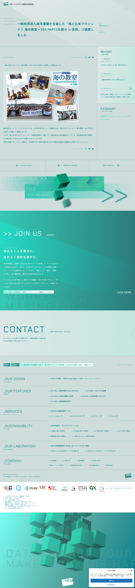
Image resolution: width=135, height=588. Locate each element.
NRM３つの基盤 (96, 391)
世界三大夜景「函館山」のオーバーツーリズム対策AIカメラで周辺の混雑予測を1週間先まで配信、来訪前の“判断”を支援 (116, 95)
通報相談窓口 (109, 465)
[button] (131, 571)
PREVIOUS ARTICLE (67, 165)
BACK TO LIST (24, 165)
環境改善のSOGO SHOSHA (64, 391)
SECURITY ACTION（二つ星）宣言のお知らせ (114, 65)
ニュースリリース (124, 116)
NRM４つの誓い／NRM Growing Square (76, 378)
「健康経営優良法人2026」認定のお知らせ (113, 80)
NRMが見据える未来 (62, 396)
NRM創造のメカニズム (94, 396)
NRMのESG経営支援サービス (61, 411)
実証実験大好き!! (61, 401)
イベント (113, 116)
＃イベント (109, 61)
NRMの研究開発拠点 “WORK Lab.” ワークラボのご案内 (70, 446)
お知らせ (105, 116)
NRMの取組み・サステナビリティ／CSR (65, 425)
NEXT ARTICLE (111, 165)
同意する (111, 581)
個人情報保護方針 (111, 585)
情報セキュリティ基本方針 (56, 465)
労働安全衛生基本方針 (76, 465)
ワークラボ (105, 119)
